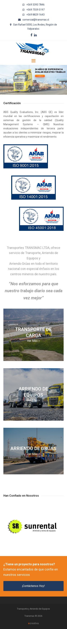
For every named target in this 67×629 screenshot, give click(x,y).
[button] (33, 61)
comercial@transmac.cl (35, 19)
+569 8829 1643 (35, 14)
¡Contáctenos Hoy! (33, 586)
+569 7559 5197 (35, 9)
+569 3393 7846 (35, 4)
